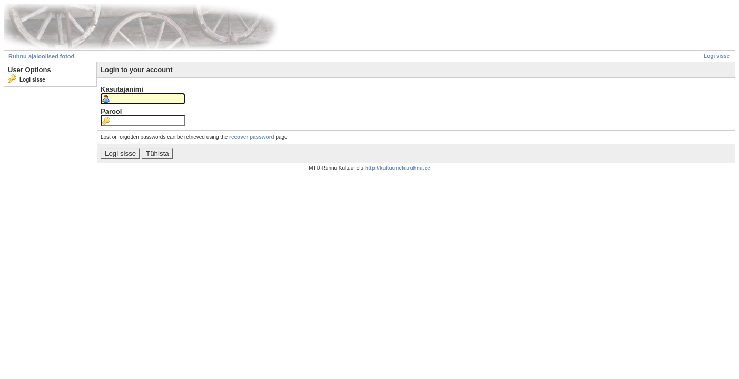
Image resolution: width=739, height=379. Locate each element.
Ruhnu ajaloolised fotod (41, 56)
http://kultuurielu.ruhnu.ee (397, 168)
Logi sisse (717, 56)
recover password (251, 137)
